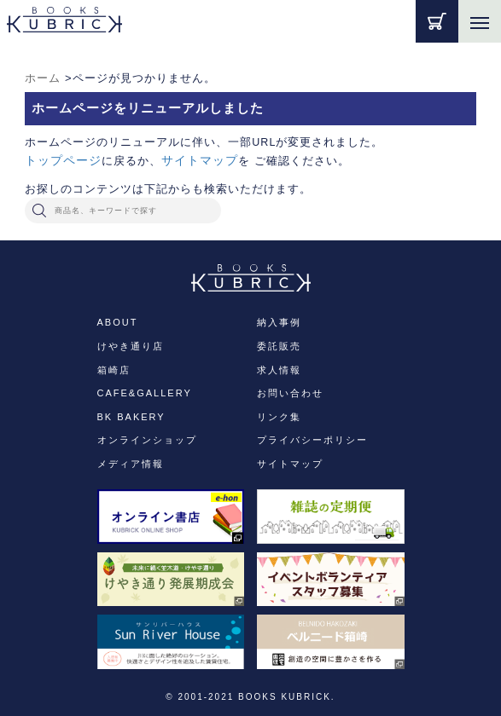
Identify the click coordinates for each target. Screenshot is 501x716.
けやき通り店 (130, 346)
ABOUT (117, 322)
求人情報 (279, 370)
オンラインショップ (147, 440)
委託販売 (279, 346)
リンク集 (279, 417)
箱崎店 (114, 370)
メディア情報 (130, 464)
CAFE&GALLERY (144, 393)
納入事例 (279, 322)
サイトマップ (199, 160)
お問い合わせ (290, 393)
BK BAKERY (131, 417)
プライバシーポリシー (312, 440)
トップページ (63, 160)
